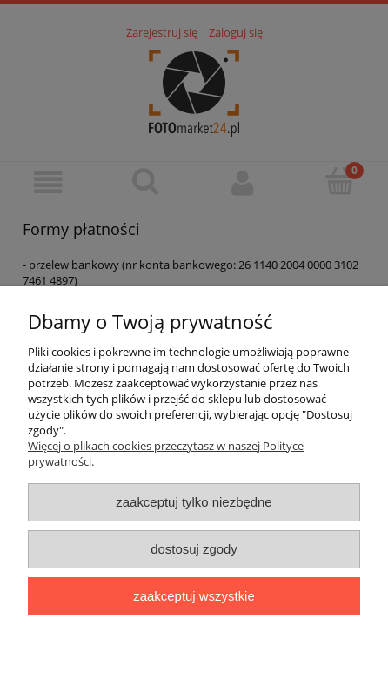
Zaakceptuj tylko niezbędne (193, 501)
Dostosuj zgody (194, 548)
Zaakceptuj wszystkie (193, 595)
